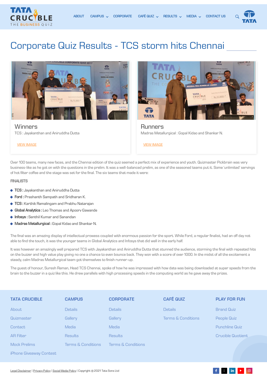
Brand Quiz (226, 310)
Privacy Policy (41, 371)
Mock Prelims (22, 345)
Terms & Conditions (83, 345)
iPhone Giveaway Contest (33, 354)
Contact (17, 327)
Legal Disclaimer (20, 371)
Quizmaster (20, 319)
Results (72, 336)
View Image (27, 145)
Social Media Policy (64, 371)
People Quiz (226, 319)
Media (70, 327)
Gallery (71, 319)
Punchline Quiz (229, 327)
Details (71, 310)
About (16, 310)
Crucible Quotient (232, 336)
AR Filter (18, 336)
